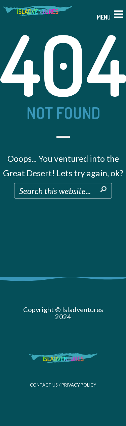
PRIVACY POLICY (78, 385)
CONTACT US (44, 385)
